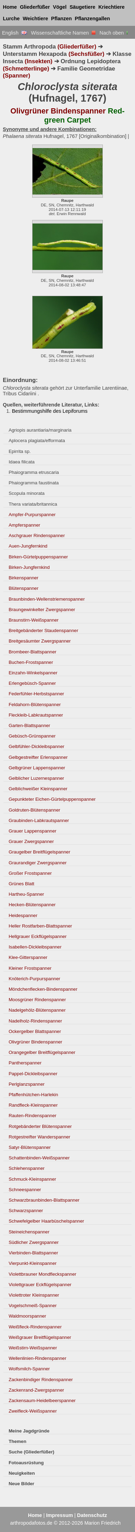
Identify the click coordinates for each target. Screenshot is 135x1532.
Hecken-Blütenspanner (32, 904)
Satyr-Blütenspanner (30, 1147)
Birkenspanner (23, 577)
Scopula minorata (27, 493)
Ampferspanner (24, 525)
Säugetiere (82, 7)
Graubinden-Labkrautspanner (39, 820)
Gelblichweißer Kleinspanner (38, 788)
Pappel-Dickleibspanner (33, 1073)
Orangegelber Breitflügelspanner (42, 1052)
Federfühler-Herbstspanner (36, 693)
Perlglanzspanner (27, 1084)
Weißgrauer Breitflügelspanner (40, 1337)
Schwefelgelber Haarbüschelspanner (46, 1221)
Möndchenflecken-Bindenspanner (43, 989)
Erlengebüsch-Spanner (32, 683)
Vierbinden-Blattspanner (33, 1252)
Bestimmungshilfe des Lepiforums (49, 411)
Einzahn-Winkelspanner (33, 672)
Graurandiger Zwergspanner (38, 862)
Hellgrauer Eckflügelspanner (38, 936)
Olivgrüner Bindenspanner (35, 1041)
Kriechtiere (111, 7)
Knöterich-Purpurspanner (35, 978)
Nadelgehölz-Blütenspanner (37, 1010)
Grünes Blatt (21, 883)
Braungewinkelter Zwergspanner (42, 609)
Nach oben (114, 33)
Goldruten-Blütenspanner (35, 810)
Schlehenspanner (27, 1168)
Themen (18, 1441)
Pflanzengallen (92, 18)
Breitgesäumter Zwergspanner (40, 641)
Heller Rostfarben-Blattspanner (40, 926)
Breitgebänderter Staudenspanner (43, 630)
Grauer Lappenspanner (33, 831)
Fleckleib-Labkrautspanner (36, 715)
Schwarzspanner (26, 1210)
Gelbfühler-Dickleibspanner (36, 746)
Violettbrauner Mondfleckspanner (43, 1274)
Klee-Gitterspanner (28, 957)
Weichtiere (35, 18)
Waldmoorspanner (27, 1316)
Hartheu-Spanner (26, 894)
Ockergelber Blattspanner (35, 1031)
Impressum (59, 1515)
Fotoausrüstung (26, 1462)
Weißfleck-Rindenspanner (35, 1326)
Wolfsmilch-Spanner (29, 1368)
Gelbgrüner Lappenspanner (37, 767)
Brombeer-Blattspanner (33, 651)
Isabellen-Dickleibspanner (35, 947)
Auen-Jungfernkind (28, 546)
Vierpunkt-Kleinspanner (33, 1263)
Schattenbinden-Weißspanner (39, 1157)
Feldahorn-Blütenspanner (35, 704)
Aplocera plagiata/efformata (37, 440)
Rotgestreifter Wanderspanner (39, 1136)
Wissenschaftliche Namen (63, 33)
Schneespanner (25, 1189)
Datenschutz (92, 1515)
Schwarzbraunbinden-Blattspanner (44, 1200)
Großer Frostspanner (30, 873)
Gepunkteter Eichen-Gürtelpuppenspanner (52, 799)
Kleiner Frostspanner (30, 968)
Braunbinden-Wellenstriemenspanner (47, 599)
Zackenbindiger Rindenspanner (41, 1379)
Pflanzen (61, 18)
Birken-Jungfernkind (29, 567)
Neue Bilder (21, 1483)
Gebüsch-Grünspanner (32, 736)
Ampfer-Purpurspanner (32, 514)
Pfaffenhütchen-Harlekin (33, 1094)
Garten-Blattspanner (29, 725)
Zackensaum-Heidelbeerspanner (42, 1400)
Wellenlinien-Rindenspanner (37, 1358)
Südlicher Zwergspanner (34, 1242)
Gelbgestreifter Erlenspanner (38, 757)
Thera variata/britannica (33, 504)
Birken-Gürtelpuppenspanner (38, 556)
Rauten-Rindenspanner (33, 1115)
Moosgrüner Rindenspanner (37, 999)
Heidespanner (23, 915)
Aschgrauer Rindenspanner (37, 535)
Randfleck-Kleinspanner (33, 1105)
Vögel (59, 7)
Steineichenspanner (29, 1231)
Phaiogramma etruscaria (34, 472)
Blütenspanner (23, 588)
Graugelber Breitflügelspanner (39, 852)
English (14, 33)
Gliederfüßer (35, 7)
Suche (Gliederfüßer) (32, 1451)
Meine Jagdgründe (29, 1431)
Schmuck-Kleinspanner (32, 1179)
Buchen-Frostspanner (31, 662)
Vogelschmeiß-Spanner (33, 1305)
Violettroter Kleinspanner (34, 1295)
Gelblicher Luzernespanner (36, 778)
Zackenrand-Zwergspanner (36, 1390)
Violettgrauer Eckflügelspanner (40, 1284)
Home (10, 7)
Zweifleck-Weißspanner (33, 1411)
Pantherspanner (25, 1062)
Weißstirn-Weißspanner (33, 1347)
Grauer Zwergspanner (31, 841)
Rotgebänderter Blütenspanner (40, 1126)
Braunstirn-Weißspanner (34, 620)
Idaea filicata (22, 461)
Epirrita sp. (20, 451)
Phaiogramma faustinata (34, 482)
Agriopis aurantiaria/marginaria (40, 430)
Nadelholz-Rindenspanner (35, 1021)
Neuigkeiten (22, 1473)
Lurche (11, 18)
